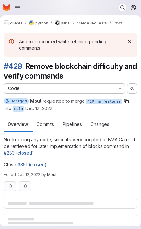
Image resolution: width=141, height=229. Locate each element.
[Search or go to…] (122, 7)
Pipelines (72, 124)
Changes (100, 124)
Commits (45, 124)
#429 (13, 66)
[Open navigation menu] (17, 8)
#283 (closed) (19, 153)
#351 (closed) (32, 164)
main (18, 108)
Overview (18, 124)
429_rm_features (104, 101)
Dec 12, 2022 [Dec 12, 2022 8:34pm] (38, 108)
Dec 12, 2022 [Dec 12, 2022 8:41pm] (28, 174)
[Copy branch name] (126, 101)
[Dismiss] (129, 41)
